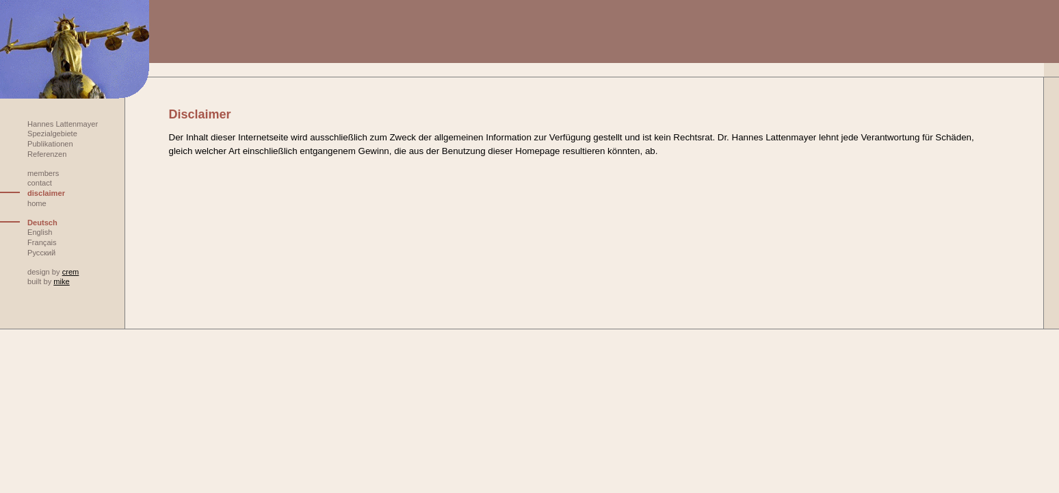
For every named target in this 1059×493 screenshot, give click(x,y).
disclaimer (46, 193)
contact (39, 183)
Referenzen (46, 154)
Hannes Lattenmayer (62, 124)
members (43, 173)
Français (42, 242)
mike (61, 281)
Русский (41, 253)
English (39, 232)
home (37, 203)
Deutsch (42, 222)
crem (70, 272)
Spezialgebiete (52, 133)
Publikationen (50, 144)
